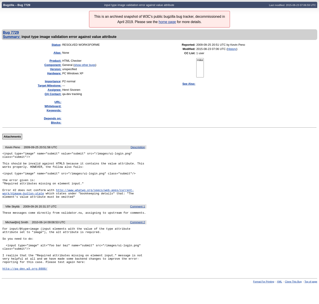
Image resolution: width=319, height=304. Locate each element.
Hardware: (54, 73)
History (232, 49)
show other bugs (84, 65)
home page (167, 22)
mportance (52, 81)
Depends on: (52, 118)
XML (279, 300)
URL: (57, 102)
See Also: (188, 83)
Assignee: (54, 89)
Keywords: (54, 110)
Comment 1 (137, 215)
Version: (55, 69)
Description (137, 147)
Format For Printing (263, 300)
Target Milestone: (49, 85)
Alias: (57, 52)
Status (56, 44)
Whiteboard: (53, 106)
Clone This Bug (293, 300)
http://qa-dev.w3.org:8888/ (24, 287)
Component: (52, 65)
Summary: (11, 37)
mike (200, 60)
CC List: (189, 53)
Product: (55, 60)
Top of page (310, 300)
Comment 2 (137, 232)
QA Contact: (53, 94)
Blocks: (56, 122)
